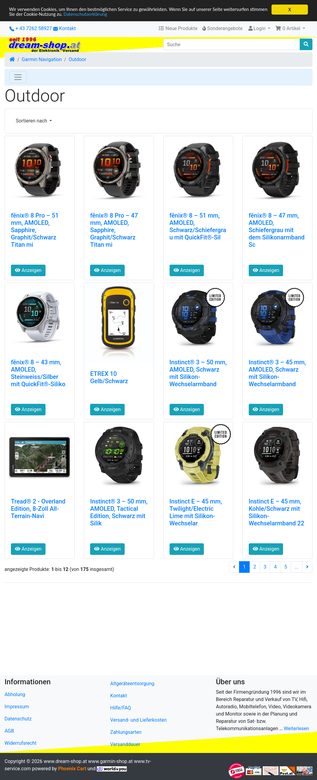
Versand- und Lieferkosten (138, 720)
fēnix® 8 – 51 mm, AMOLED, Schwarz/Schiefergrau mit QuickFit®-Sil (198, 226)
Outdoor (77, 59)
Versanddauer (125, 744)
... (296, 566)
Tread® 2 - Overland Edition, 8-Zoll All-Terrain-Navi (38, 509)
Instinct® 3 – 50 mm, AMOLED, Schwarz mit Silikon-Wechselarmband (198, 373)
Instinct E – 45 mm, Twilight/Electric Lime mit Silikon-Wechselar (196, 512)
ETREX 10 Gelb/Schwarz (109, 377)
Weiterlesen (296, 728)
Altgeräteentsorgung (132, 683)
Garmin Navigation (42, 59)
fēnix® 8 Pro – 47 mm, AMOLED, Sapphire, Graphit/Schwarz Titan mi (114, 230)
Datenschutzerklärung (109, 15)
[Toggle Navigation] (17, 77)
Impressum (17, 707)
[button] (290, 28)
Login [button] (257, 28)
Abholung (15, 694)
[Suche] (231, 44)
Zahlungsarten (125, 732)
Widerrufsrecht (20, 743)
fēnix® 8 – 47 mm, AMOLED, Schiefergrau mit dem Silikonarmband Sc (277, 230)
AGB (9, 731)
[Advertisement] (158, 629)
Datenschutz (18, 719)
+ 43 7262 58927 (30, 28)
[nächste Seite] (307, 566)
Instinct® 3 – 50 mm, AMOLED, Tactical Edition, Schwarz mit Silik (118, 512)
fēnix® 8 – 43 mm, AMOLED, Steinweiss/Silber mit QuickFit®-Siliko (38, 373)
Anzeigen (28, 270)
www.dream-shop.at (65, 761)
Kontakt (67, 28)
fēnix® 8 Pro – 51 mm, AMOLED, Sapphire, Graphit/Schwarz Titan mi (35, 230)
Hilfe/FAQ (120, 707)
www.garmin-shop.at (110, 761)
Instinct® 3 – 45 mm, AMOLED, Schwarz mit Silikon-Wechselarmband (277, 373)
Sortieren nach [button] (32, 121)
